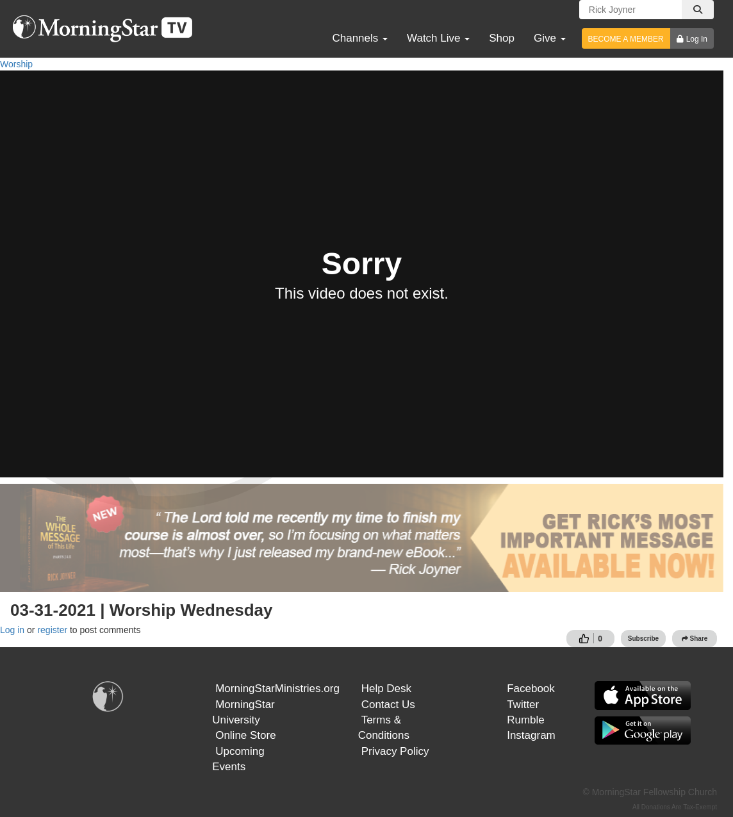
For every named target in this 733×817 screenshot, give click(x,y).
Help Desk (386, 688)
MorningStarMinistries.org (277, 688)
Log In (696, 39)
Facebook (531, 688)
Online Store (245, 735)
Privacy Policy (395, 751)
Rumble (526, 720)
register (52, 630)
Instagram (531, 735)
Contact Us (388, 704)
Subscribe (643, 638)
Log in (12, 630)
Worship (16, 64)
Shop (502, 38)
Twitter (523, 704)
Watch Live (438, 38)
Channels (360, 38)
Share (695, 638)
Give (550, 38)
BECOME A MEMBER (626, 39)
